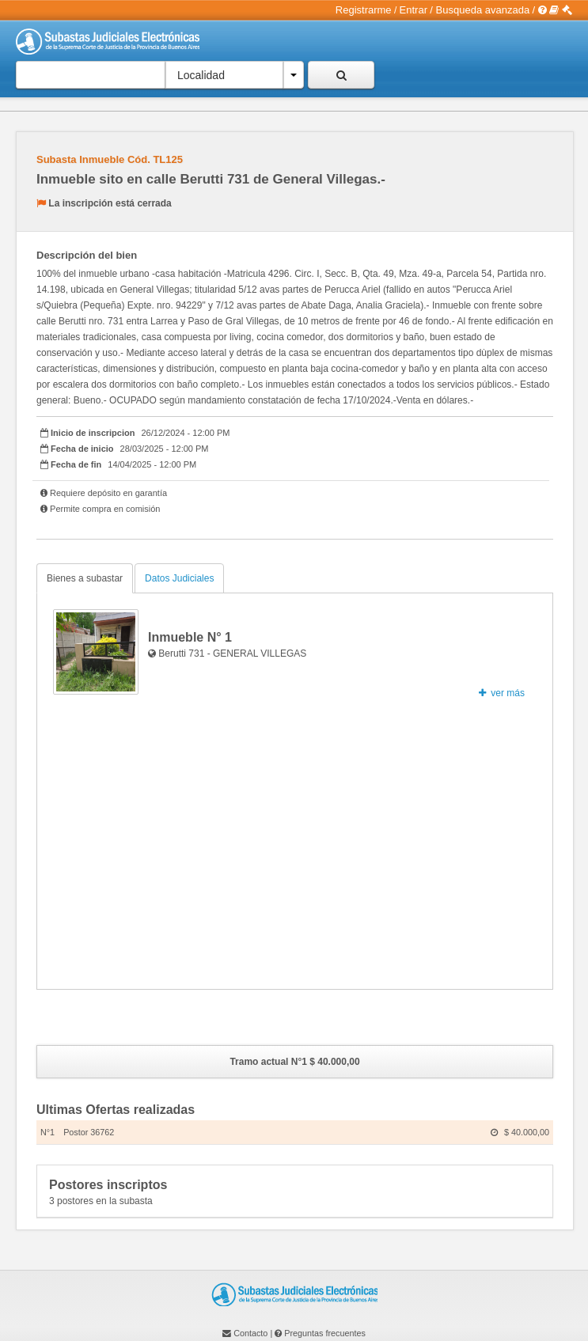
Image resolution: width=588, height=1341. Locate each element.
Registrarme (364, 10)
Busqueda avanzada (483, 10)
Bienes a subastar (85, 578)
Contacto (250, 1333)
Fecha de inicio (82, 448)
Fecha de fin (76, 464)
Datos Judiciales (179, 578)
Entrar (413, 10)
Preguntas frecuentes (325, 1333)
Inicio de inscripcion (93, 433)
